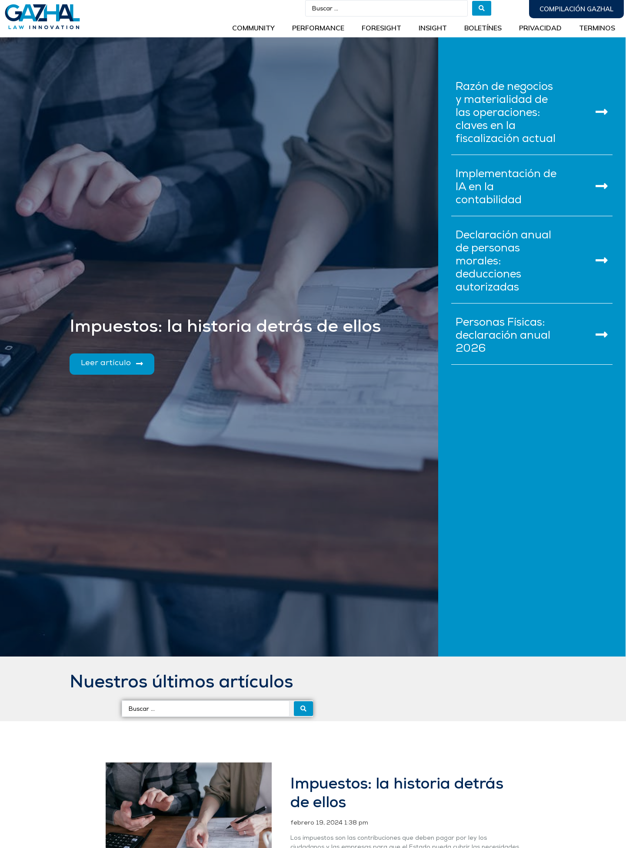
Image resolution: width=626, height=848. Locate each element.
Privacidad (540, 27)
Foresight (381, 27)
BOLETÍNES (483, 27)
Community (253, 27)
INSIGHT (433, 27)
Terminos (597, 27)
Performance (318, 27)
